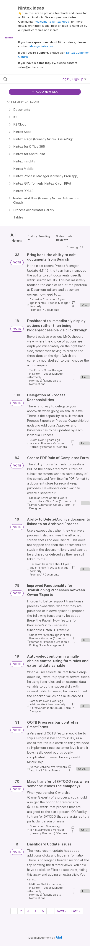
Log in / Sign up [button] (74, 79)
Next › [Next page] (61, 911)
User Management (52, 645)
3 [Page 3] (28, 911)
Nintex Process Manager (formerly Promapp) (47, 445)
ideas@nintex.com (41, 46)
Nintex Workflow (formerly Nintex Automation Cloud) (50, 503)
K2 (40, 770)
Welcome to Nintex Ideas (52, 21)
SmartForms (52, 770)
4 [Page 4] (35, 911)
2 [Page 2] (21, 911)
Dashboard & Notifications (45, 382)
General (62, 446)
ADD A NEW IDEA (45, 91)
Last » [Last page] (76, 911)
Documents (51, 309)
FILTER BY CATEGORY (23, 101)
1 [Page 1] (14, 911)
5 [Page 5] (43, 911)
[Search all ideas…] (28, 79)
